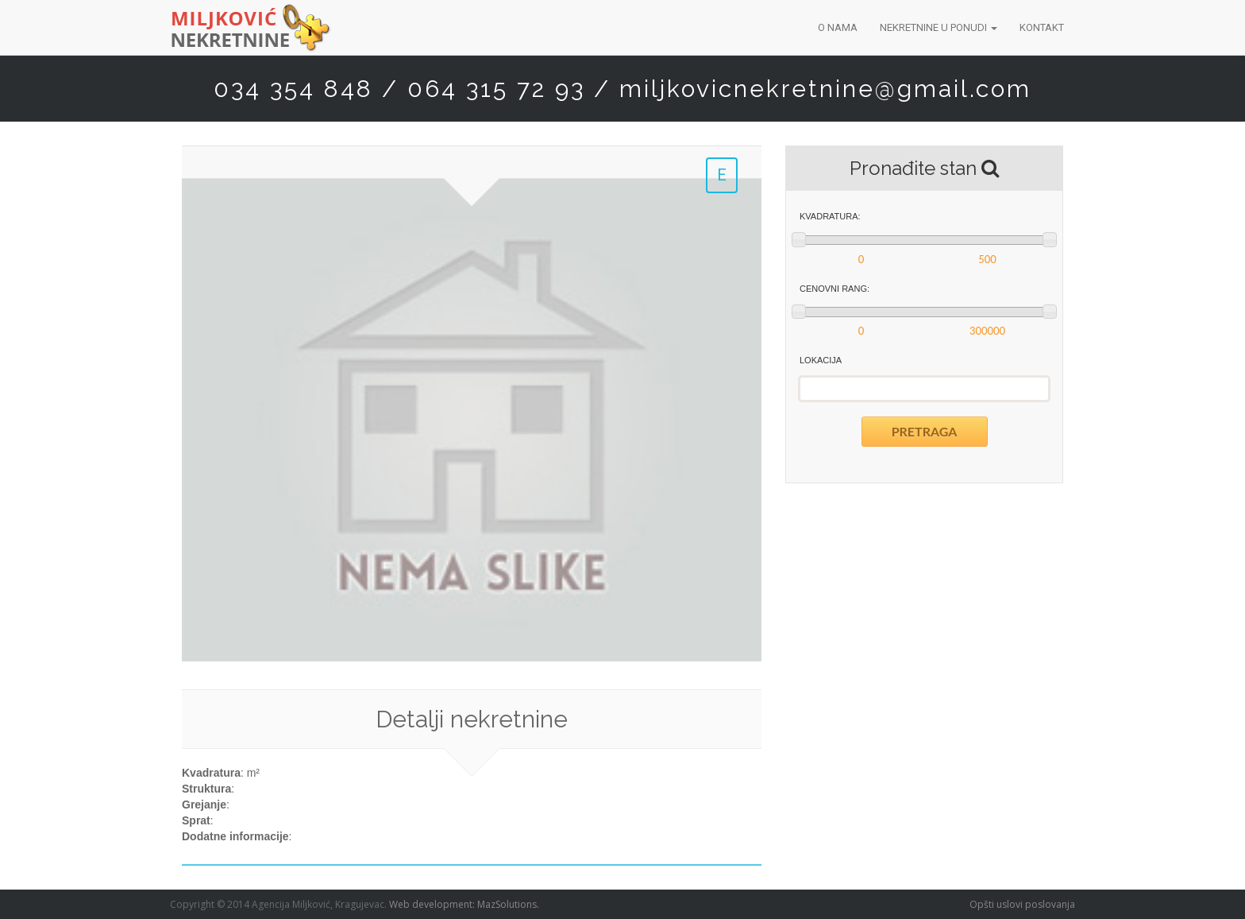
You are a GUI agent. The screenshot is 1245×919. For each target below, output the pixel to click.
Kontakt (1042, 27)
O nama (838, 27)
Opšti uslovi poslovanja (1022, 904)
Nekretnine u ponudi (938, 27)
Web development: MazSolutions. (464, 904)
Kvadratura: (830, 216)
